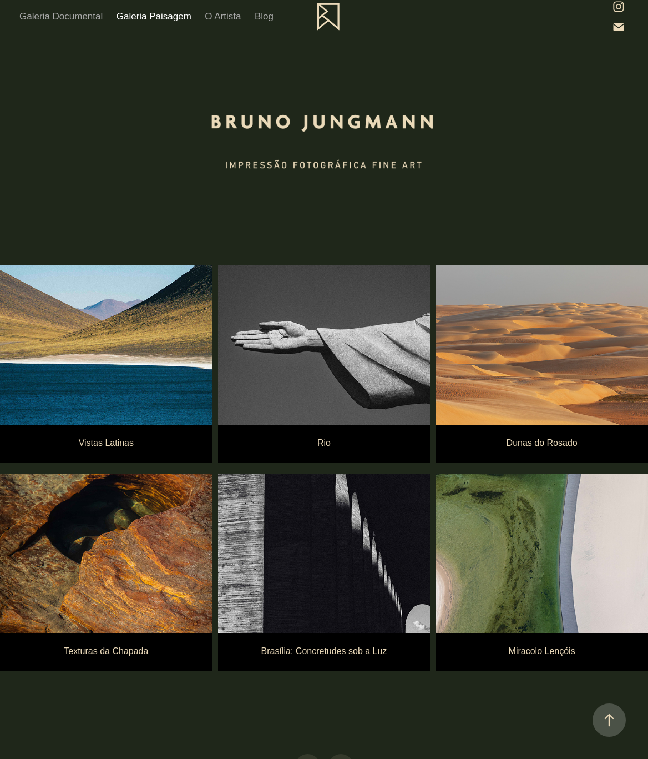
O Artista (223, 16)
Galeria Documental (61, 16)
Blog (264, 16)
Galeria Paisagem (154, 16)
